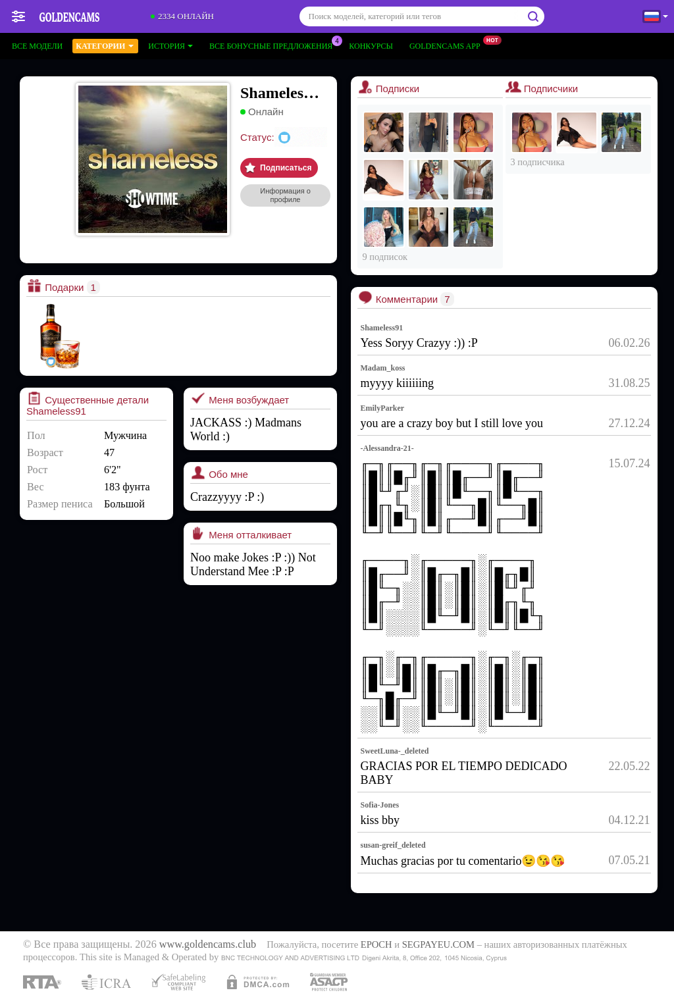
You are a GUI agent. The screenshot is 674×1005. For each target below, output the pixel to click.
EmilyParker (383, 408)
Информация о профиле (285, 195)
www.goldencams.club (207, 944)
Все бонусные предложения (274, 45)
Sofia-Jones (380, 805)
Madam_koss (383, 368)
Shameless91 (382, 327)
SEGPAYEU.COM (438, 944)
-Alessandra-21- (387, 448)
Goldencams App (448, 45)
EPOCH (376, 944)
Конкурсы (371, 46)
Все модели (37, 46)
